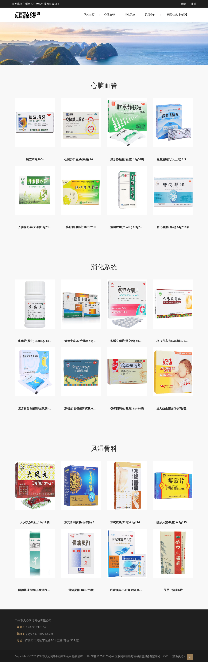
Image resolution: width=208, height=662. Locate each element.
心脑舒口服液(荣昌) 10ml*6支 (83, 159)
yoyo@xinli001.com (39, 633)
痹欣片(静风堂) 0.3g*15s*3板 (175, 522)
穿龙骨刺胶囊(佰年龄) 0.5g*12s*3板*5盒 (90, 522)
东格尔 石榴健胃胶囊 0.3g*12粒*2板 (87, 408)
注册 (193, 4)
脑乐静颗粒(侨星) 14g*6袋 (127, 159)
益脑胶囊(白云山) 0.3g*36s (127, 227)
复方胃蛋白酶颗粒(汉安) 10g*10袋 (40, 408)
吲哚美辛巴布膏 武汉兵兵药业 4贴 (131, 590)
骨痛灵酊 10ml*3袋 (81, 590)
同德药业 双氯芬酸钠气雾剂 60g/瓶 (40, 590)
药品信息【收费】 (177, 15)
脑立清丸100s (35, 159)
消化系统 (130, 15)
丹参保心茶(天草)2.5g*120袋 (36, 227)
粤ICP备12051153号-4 (100, 656)
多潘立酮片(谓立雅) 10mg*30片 (130, 341)
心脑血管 (109, 15)
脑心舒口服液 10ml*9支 (81, 227)
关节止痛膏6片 (173, 590)
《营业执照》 (178, 656)
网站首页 (89, 15)
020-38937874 (36, 627)
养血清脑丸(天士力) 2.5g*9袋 (175, 159)
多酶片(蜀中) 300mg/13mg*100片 (40, 341)
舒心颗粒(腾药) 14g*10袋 (173, 227)
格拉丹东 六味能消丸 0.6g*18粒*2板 (179, 341)
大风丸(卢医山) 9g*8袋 (34, 522)
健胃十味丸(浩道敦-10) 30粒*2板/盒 (87, 341)
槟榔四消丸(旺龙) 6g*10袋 (127, 408)
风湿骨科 (150, 15)
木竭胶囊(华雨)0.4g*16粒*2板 (129, 522)
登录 (183, 4)
